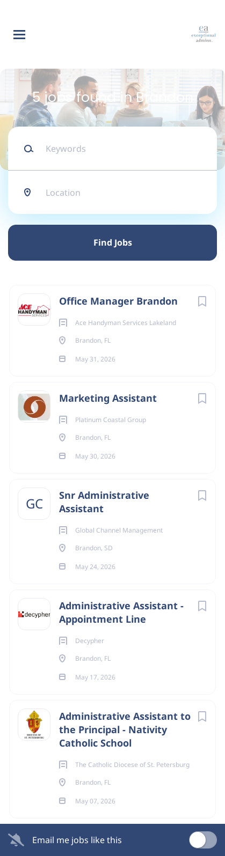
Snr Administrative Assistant (104, 502)
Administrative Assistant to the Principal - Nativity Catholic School (125, 729)
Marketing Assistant (108, 398)
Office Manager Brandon (118, 300)
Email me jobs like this (77, 840)
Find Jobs (112, 242)
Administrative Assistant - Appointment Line (121, 612)
